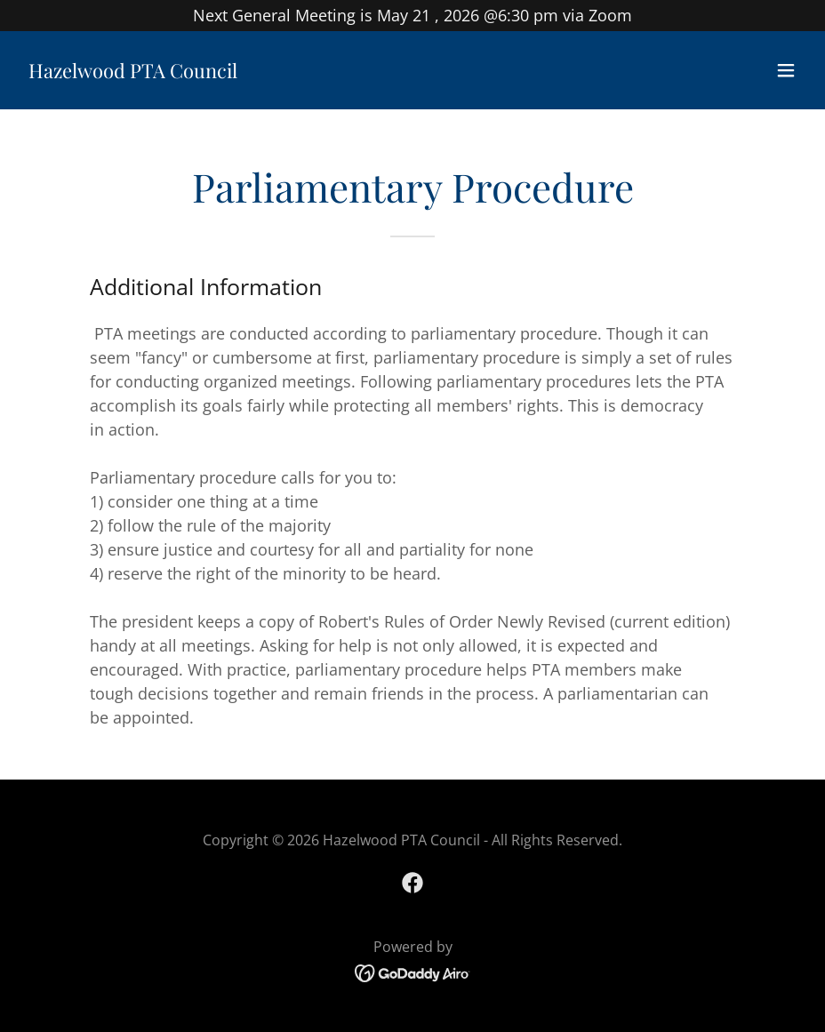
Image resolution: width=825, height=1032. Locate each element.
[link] (132, 72)
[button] (786, 70)
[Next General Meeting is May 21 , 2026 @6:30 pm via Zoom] (412, 16)
